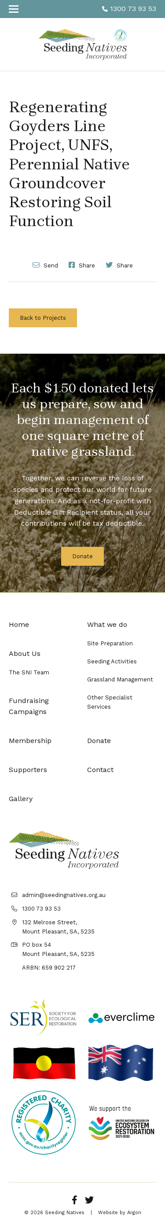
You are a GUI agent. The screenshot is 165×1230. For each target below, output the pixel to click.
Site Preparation (110, 643)
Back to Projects (43, 318)
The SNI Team (29, 672)
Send (45, 264)
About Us (24, 653)
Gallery (21, 798)
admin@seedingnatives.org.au (64, 895)
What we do (107, 624)
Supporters (28, 769)
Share (82, 264)
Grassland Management (120, 679)
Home (19, 624)
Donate (82, 556)
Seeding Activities (112, 661)
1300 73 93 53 (129, 8)
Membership (30, 740)
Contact (100, 769)
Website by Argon (119, 1212)
